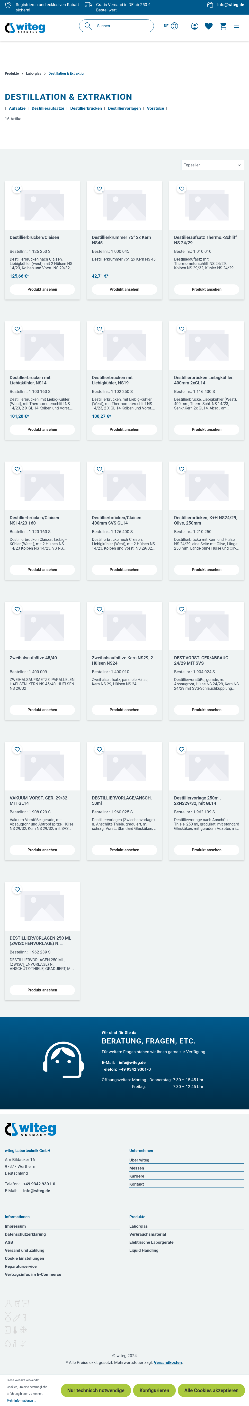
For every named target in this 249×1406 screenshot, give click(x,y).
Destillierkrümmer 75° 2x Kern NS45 (121, 240)
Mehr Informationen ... (21, 1400)
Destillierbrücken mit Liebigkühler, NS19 (112, 380)
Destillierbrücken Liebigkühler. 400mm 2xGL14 (204, 380)
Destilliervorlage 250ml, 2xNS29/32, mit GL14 (197, 800)
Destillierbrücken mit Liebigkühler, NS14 (30, 380)
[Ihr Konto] (195, 26)
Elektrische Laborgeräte (151, 1242)
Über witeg (139, 1160)
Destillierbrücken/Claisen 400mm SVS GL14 (116, 520)
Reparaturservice (21, 1266)
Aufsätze (17, 108)
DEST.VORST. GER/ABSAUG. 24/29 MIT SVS (202, 660)
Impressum (15, 1226)
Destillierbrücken (86, 108)
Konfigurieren (154, 1390)
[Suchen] (89, 26)
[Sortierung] (212, 165)
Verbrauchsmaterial (147, 1234)
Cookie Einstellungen (24, 1258)
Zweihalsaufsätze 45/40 (33, 657)
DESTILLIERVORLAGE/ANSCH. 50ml (122, 800)
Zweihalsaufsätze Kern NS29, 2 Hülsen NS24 (122, 660)
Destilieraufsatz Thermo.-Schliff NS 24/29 (205, 240)
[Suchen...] (122, 26)
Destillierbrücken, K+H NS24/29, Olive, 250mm (205, 520)
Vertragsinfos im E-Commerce (33, 1274)
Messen (136, 1168)
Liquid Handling (144, 1250)
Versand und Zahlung (24, 1250)
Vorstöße (155, 108)
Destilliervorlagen (124, 108)
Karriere (136, 1176)
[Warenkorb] (223, 26)
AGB (9, 1242)
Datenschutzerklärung (25, 1234)
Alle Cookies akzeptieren (211, 1390)
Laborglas (138, 1226)
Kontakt (136, 1184)
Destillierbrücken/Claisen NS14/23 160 (34, 520)
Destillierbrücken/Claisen (34, 237)
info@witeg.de (230, 4)
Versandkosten (168, 1362)
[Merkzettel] (208, 26)
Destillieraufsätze (48, 108)
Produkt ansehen (42, 289)
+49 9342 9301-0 (135, 1069)
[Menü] (236, 25)
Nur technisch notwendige (95, 1390)
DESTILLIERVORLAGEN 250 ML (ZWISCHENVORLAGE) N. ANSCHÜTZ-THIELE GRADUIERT (41, 940)
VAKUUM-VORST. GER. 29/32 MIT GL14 (38, 800)
